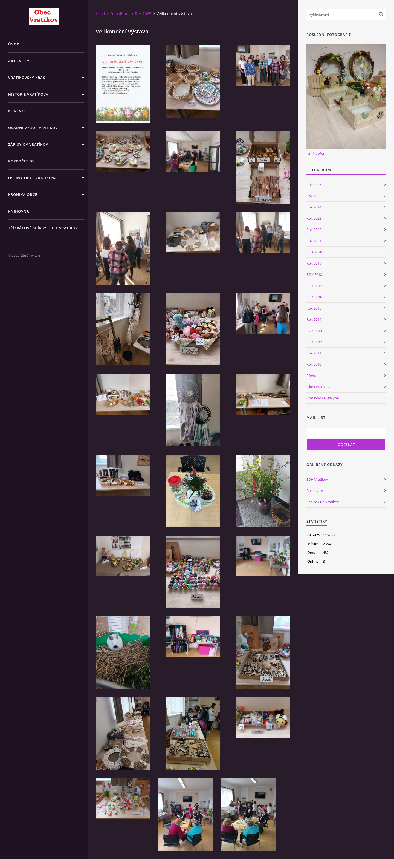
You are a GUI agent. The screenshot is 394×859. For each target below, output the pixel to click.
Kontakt (17, 110)
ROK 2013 (314, 330)
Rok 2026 (313, 184)
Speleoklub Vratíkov (322, 501)
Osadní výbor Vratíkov (33, 127)
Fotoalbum (120, 13)
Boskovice (314, 490)
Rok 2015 (313, 308)
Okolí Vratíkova (318, 386)
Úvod (14, 44)
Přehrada (313, 375)
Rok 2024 (313, 207)
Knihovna (18, 211)
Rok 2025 (143, 13)
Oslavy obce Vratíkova (32, 177)
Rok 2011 (313, 353)
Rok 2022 (313, 229)
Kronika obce (22, 194)
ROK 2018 (314, 274)
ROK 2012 (314, 341)
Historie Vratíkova (28, 94)
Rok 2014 (313, 319)
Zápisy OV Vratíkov (28, 144)
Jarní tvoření (316, 153)
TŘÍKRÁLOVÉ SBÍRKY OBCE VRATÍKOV (43, 227)
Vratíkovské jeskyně (322, 398)
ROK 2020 (314, 252)
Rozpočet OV (21, 161)
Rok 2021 (313, 240)
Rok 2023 (313, 218)
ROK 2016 (314, 296)
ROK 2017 (314, 285)
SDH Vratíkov (317, 479)
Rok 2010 (313, 364)
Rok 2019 (313, 263)
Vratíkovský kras (26, 77)
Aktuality (19, 60)
